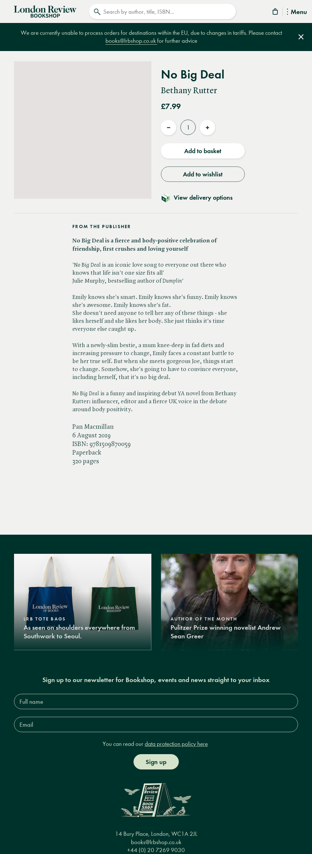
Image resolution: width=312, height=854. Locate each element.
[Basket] (275, 12)
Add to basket (202, 150)
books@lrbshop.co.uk (131, 40)
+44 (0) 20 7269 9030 (156, 850)
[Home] (45, 11)
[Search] (162, 11)
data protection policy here (176, 743)
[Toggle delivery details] (200, 196)
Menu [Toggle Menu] (297, 12)
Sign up (156, 762)
